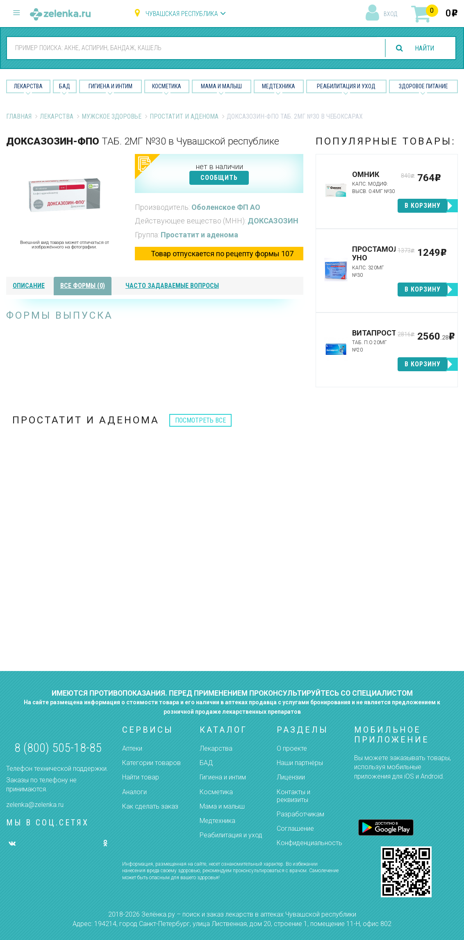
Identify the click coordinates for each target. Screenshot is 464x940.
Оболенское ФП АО (225, 207)
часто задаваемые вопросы (172, 286)
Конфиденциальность (309, 843)
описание (29, 286)
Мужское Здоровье (111, 116)
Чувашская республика (182, 14)
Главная (19, 116)
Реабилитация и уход (346, 86)
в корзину (423, 205)
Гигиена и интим (223, 777)
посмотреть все (200, 420)
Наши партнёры (300, 763)
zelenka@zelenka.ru (35, 805)
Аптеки (132, 748)
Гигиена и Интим (110, 86)
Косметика (166, 86)
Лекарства (28, 86)
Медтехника (278, 86)
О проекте (292, 748)
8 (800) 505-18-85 (58, 747)
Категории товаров (151, 763)
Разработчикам (300, 814)
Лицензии (291, 777)
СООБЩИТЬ (219, 178)
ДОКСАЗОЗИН (273, 220)
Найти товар (140, 777)
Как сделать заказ (150, 806)
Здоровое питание (423, 86)
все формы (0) (82, 286)
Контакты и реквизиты (293, 796)
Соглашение (295, 828)
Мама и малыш (221, 86)
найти (424, 48)
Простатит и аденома (184, 116)
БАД (64, 86)
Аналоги (134, 792)
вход (390, 14)
